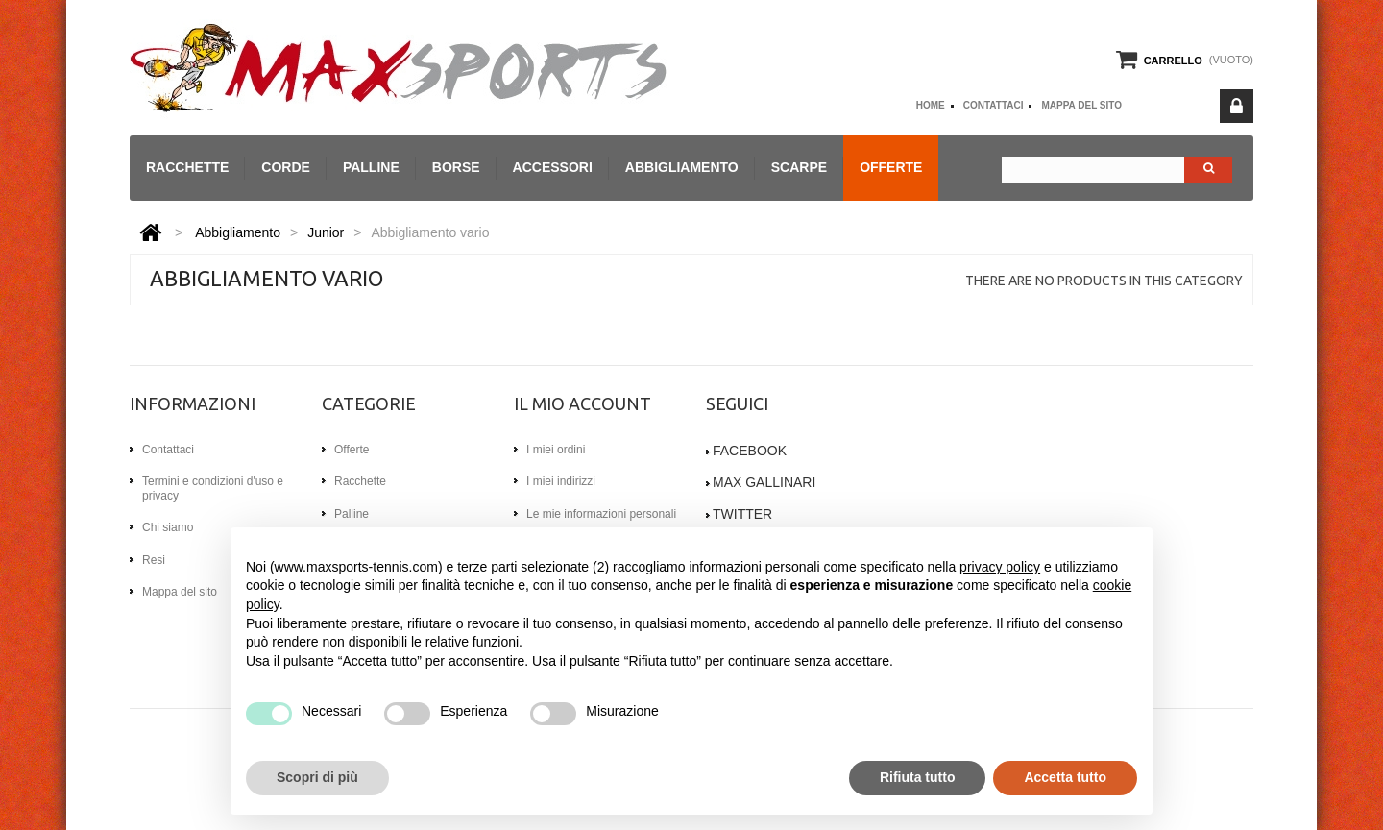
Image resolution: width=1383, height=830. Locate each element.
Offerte (891, 167)
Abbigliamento (682, 167)
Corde (285, 167)
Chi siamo (167, 527)
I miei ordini (555, 449)
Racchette (187, 167)
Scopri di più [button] (317, 777)
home (930, 105)
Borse (456, 167)
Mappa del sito (1081, 105)
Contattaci (993, 105)
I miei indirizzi (560, 481)
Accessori (553, 167)
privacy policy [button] (999, 566)
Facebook (750, 450)
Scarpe (799, 167)
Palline (371, 167)
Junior (325, 232)
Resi (153, 560)
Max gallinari (764, 482)
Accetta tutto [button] (1065, 777)
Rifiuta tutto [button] (918, 777)
